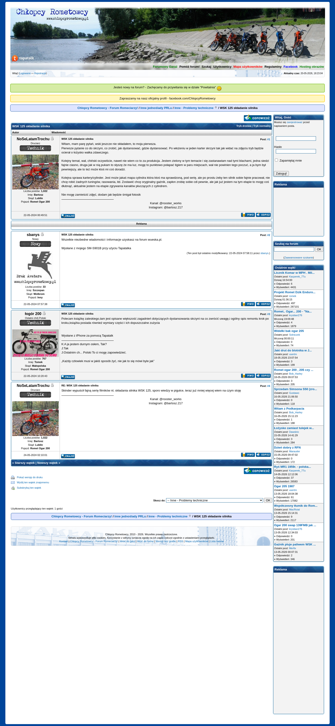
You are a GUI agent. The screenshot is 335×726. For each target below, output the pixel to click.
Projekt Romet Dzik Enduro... (294, 292)
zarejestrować (295, 122)
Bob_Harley (295, 373)
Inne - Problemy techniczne (193, 108)
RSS (180, 541)
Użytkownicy (222, 66)
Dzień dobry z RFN (287, 447)
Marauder (294, 451)
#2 (268, 235)
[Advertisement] (160, 483)
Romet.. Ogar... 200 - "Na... (293, 311)
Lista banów (217, 541)
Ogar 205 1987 (284, 486)
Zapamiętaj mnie (288, 160)
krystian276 (295, 315)
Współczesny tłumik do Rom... (295, 505)
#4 (268, 386)
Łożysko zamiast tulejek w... (294, 428)
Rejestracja (40, 73)
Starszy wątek (25, 463)
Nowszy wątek (47, 463)
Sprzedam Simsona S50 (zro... (295, 389)
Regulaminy (273, 66)
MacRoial (294, 509)
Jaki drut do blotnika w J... (293, 350)
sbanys (265, 253)
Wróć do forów (145, 541)
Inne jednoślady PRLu (156, 108)
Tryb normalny (262, 125)
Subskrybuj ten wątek (29, 487)
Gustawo (294, 393)
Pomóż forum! (189, 66)
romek (292, 296)
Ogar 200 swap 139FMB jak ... (295, 525)
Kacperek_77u (297, 276)
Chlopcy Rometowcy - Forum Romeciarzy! (107, 108)
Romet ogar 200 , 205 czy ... (293, 370)
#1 (268, 139)
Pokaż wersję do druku (30, 477)
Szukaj (206, 66)
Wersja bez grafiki (166, 541)
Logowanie (25, 73)
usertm (293, 354)
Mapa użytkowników (196, 541)
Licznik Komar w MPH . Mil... (294, 272)
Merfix (292, 548)
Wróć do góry (127, 541)
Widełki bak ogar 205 (289, 331)
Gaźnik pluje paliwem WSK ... (295, 544)
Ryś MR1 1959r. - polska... (292, 466)
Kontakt (63, 541)
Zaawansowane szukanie (298, 257)
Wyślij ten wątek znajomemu (33, 482)
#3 (268, 314)
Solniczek (294, 334)
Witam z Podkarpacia (289, 408)
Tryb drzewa (243, 125)
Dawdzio (294, 431)
